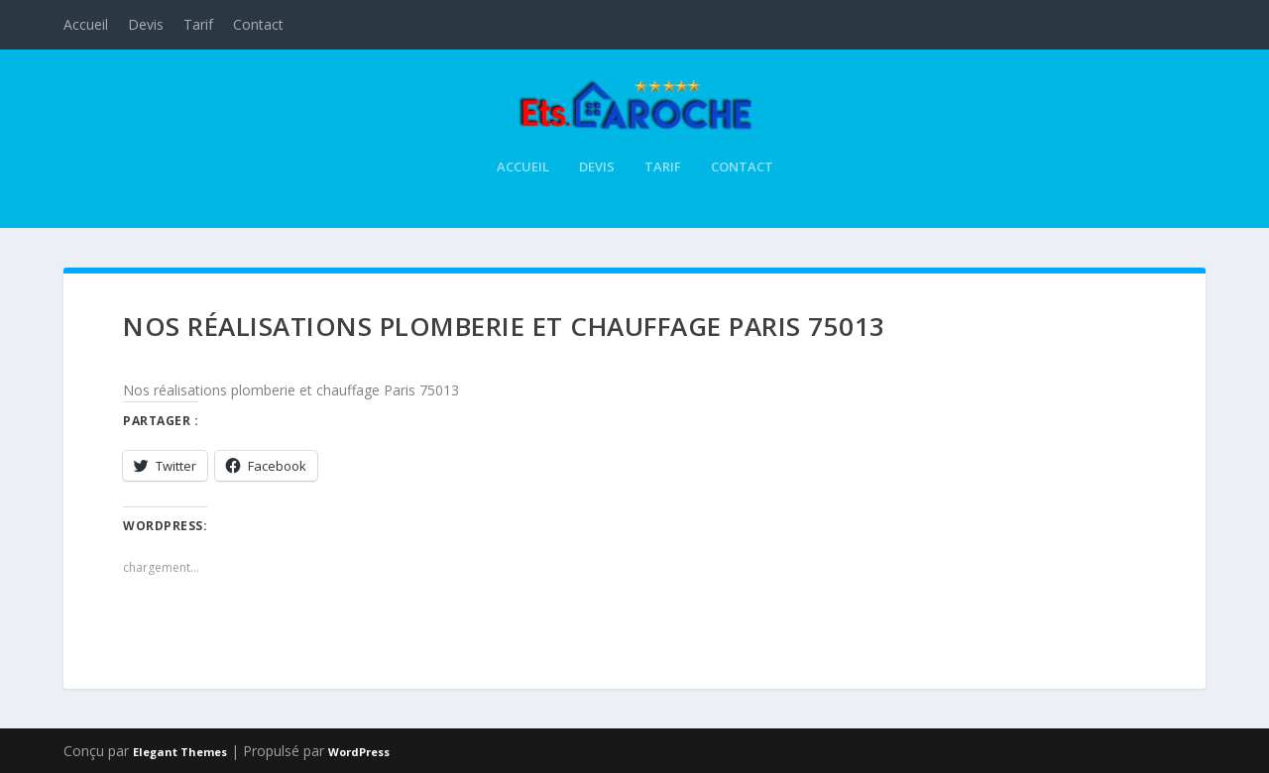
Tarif (198, 24)
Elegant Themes (180, 749)
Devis (146, 24)
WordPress (359, 749)
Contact (258, 24)
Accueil (85, 24)
